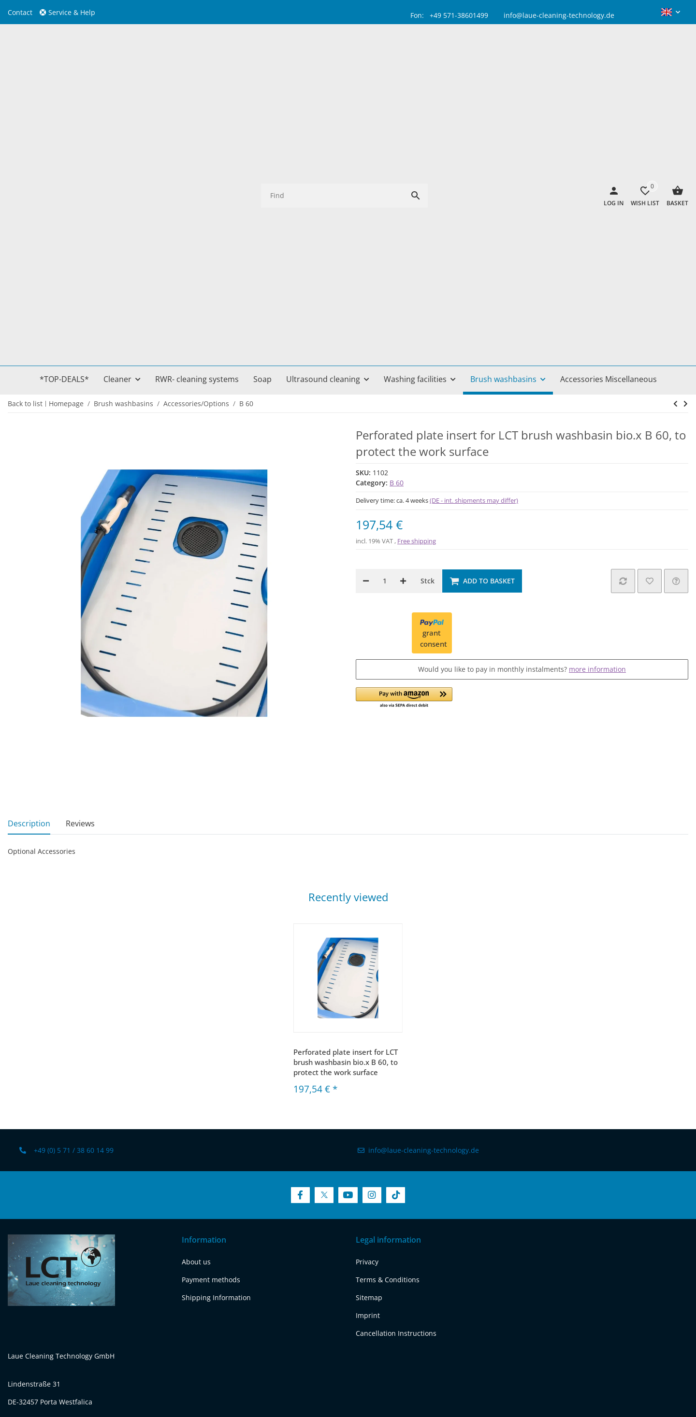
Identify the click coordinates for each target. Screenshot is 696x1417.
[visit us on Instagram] (372, 922)
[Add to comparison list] (623, 309)
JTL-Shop (608, 1380)
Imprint (368, 1043)
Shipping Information (216, 1025)
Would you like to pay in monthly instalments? (522, 397)
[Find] (332, 59)
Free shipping (416, 268)
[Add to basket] (482, 309)
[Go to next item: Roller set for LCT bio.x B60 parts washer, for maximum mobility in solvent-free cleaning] (675, 131)
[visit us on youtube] (67, 1273)
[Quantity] (384, 309)
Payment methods (211, 1007)
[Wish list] (641, 59)
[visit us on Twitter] (324, 922)
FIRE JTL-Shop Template (656, 1380)
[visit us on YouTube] (348, 922)
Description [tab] (29, 551)
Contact (20, 12)
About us (196, 989)
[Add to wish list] (650, 309)
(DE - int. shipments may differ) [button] (474, 228)
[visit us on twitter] (42, 1273)
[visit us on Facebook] (300, 922)
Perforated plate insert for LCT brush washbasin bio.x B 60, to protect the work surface (345, 790)
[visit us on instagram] (92, 1273)
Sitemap (369, 1025)
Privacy (367, 989)
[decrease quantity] (366, 309)
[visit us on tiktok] (117, 1273)
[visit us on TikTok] (396, 922)
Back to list (25, 131)
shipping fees (383, 1348)
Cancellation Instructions (396, 1061)
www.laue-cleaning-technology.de (62, 1218)
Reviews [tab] (80, 551)
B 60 (397, 210)
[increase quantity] (403, 309)
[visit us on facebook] (18, 1273)
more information (597, 397)
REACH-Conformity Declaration (57, 1236)
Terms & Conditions (388, 1007)
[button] (71, 12)
